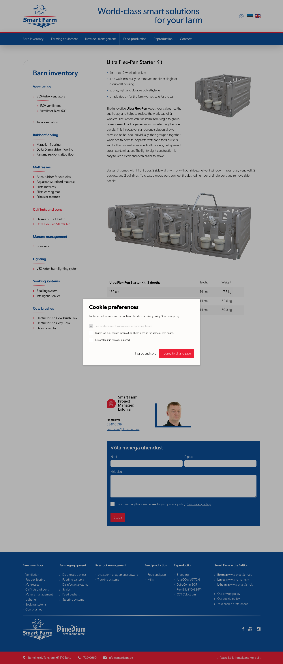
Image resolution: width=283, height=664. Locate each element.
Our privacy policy (150, 316)
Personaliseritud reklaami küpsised (112, 340)
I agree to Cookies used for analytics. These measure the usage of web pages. (134, 333)
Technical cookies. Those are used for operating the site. (124, 326)
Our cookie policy (170, 316)
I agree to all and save (176, 353)
